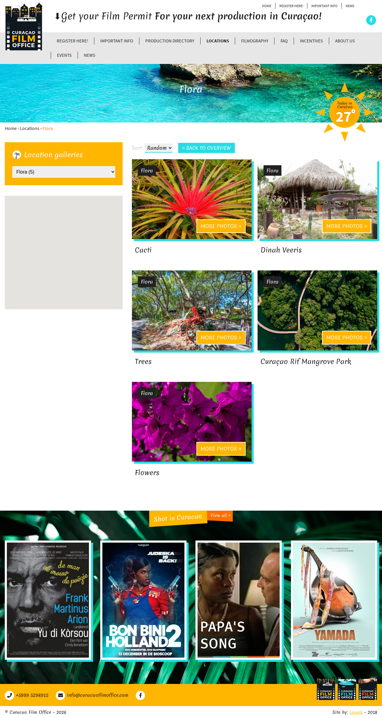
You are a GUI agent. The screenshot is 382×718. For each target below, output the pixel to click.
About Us (345, 41)
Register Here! (291, 6)
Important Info (324, 6)
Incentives (311, 41)
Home (266, 6)
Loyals (356, 712)
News (350, 6)
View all (220, 515)
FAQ (284, 41)
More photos (221, 226)
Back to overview (206, 148)
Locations (218, 41)
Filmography (254, 41)
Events (64, 55)
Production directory (169, 41)
